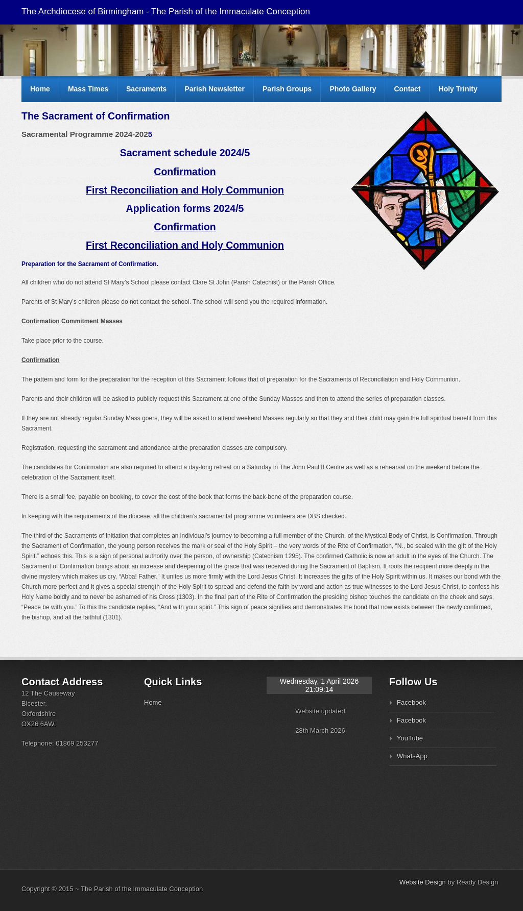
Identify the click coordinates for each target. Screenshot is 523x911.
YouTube (410, 738)
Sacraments (146, 89)
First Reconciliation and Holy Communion (185, 190)
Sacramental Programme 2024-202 (84, 134)
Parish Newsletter (214, 89)
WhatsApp (412, 756)
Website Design (422, 882)
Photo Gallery (352, 89)
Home (40, 89)
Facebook (411, 702)
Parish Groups (287, 89)
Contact (407, 89)
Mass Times (88, 89)
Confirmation (185, 171)
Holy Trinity (458, 89)
